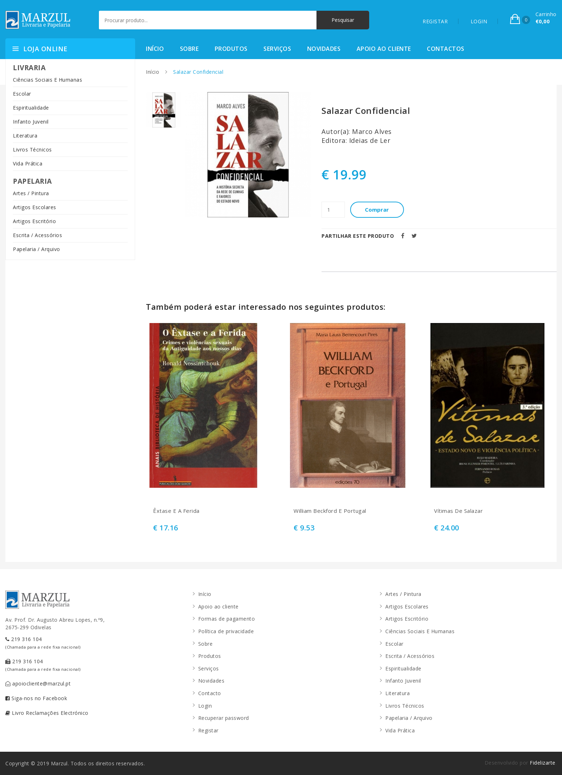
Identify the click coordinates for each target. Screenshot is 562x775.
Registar (208, 730)
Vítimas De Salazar (458, 510)
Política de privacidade (226, 631)
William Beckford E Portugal (330, 510)
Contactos (446, 49)
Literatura (25, 135)
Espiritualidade (31, 107)
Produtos (231, 49)
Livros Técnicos (32, 149)
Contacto (209, 693)
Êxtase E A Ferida (176, 510)
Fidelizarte (543, 762)
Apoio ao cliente (384, 49)
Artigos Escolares (34, 207)
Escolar (22, 93)
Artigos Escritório (34, 221)
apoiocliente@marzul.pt (38, 683)
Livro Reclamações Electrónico (47, 712)
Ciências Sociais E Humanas (47, 79)
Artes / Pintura (31, 193)
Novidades (324, 49)
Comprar (377, 209)
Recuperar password (223, 717)
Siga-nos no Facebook (36, 698)
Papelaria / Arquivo (36, 249)
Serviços (277, 49)
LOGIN (479, 21)
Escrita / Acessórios (37, 235)
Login (205, 705)
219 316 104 (43, 643)
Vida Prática (27, 163)
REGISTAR (435, 21)
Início (155, 49)
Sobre (189, 49)
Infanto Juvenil (31, 121)
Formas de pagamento (226, 618)
